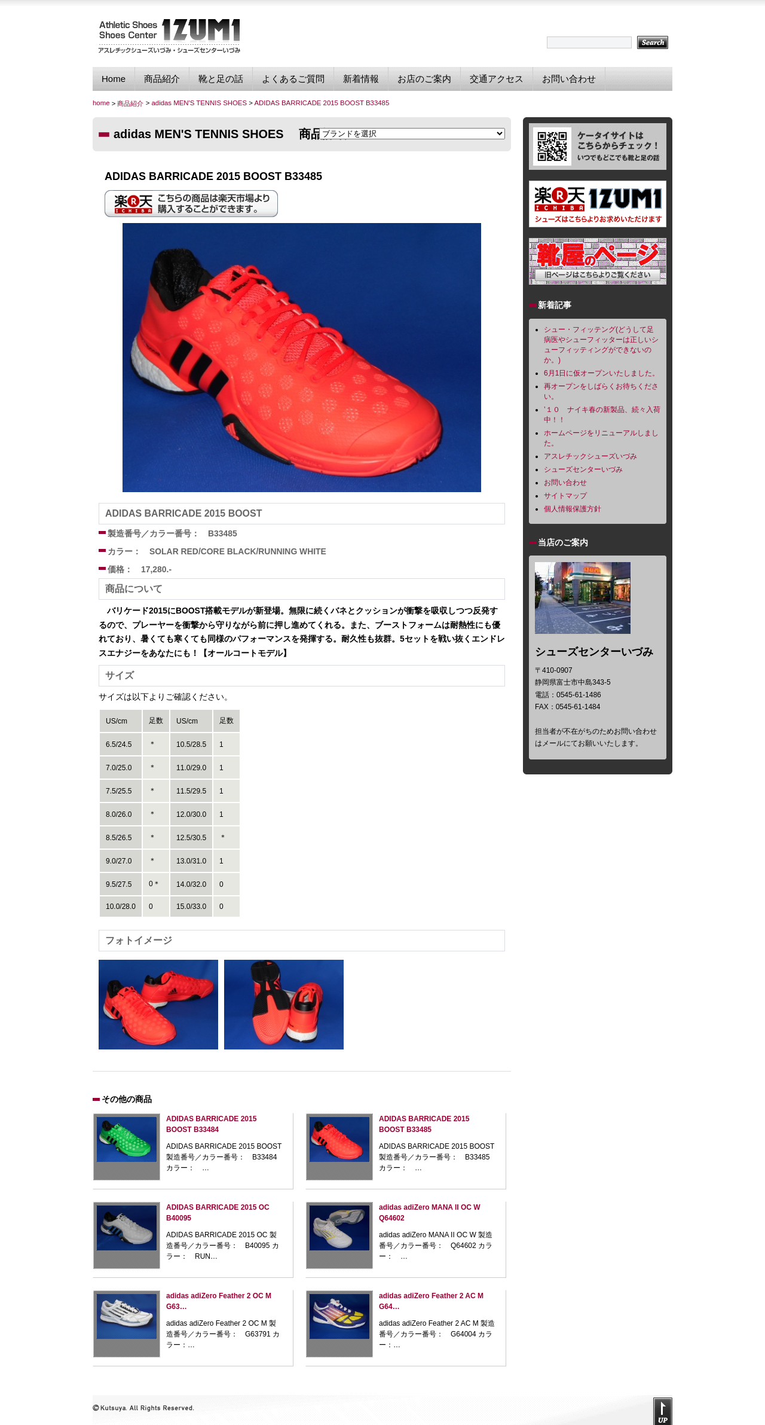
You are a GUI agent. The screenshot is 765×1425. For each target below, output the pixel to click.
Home (114, 79)
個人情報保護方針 (572, 509)
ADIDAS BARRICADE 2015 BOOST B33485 (321, 102)
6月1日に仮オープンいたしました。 (601, 373)
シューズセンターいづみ (583, 469)
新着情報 (361, 79)
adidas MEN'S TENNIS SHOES (199, 102)
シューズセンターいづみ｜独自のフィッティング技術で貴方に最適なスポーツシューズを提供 (168, 35)
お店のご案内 (424, 79)
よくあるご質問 (293, 79)
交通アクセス (497, 79)
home (101, 102)
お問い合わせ (569, 79)
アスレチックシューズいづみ (590, 456)
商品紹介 (162, 79)
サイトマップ (565, 496)
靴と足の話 (220, 79)
